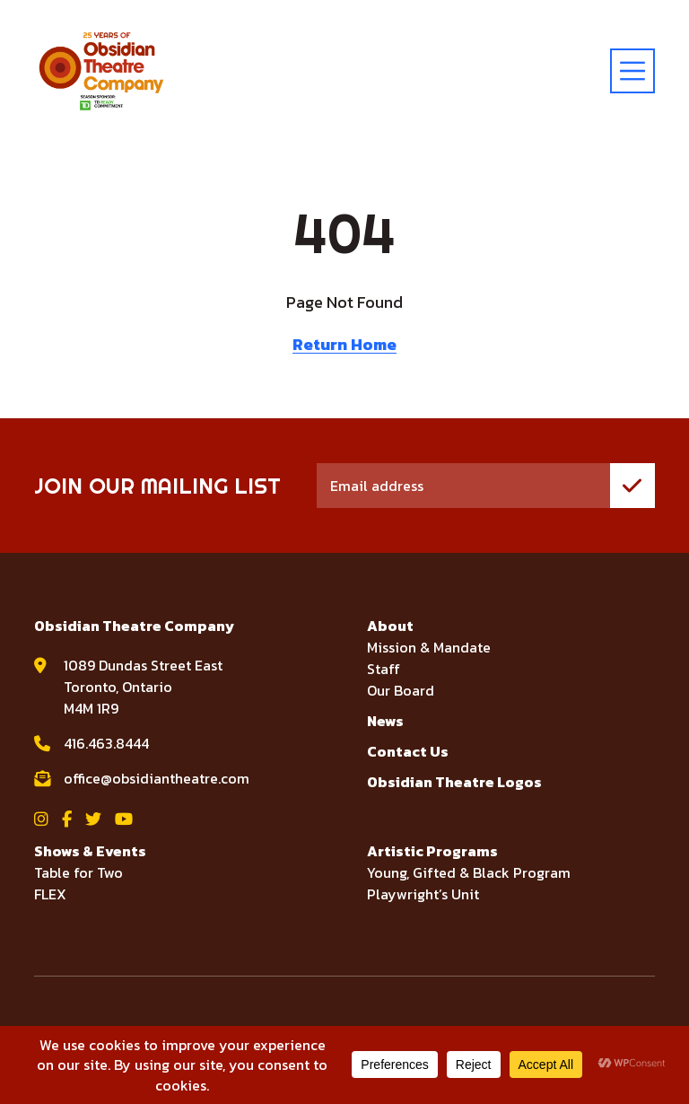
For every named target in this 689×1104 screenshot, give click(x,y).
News (385, 721)
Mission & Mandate (429, 647)
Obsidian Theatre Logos (454, 782)
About (390, 625)
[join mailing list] (632, 485)
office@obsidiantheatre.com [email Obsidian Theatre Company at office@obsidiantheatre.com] (156, 778)
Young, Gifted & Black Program (469, 872)
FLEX (50, 894)
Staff (383, 668)
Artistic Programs (432, 851)
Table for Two (78, 872)
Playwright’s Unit (423, 894)
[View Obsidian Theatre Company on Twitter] (93, 819)
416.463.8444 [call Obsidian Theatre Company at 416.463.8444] (106, 743)
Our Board (400, 690)
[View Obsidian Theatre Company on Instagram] (41, 819)
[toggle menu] (632, 70)
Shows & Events (90, 851)
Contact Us (408, 751)
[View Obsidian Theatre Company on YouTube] (124, 819)
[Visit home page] (101, 71)
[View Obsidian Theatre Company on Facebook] (67, 819)
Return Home (344, 344)
